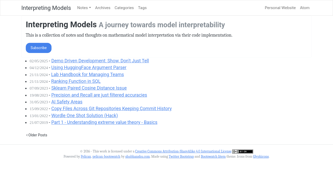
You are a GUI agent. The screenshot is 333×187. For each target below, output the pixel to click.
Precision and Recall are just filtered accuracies (99, 95)
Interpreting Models (46, 8)
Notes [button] (82, 7)
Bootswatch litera (213, 156)
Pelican (86, 156)
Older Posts (36, 135)
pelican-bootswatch (106, 156)
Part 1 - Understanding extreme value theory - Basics (104, 122)
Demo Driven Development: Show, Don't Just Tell (100, 60)
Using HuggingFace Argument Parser (88, 67)
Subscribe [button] (39, 48)
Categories (124, 7)
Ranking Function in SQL (76, 81)
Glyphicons (261, 156)
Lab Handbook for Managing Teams (87, 74)
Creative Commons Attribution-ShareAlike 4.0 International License (183, 151)
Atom (305, 7)
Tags (142, 7)
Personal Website (280, 7)
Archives (103, 7)
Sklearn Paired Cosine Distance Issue (89, 88)
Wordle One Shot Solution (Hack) (84, 115)
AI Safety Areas (66, 101)
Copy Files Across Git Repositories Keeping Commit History (111, 108)
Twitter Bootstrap (181, 156)
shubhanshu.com (137, 156)
